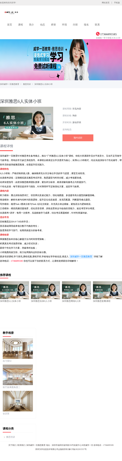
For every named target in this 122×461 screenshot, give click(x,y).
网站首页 (106, 3)
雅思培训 (27, 84)
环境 (64, 24)
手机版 (117, 3)
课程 (20, 24)
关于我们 (12, 445)
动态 (42, 24)
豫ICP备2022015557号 (77, 449)
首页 (9, 24)
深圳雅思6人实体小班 (43, 84)
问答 (75, 24)
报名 (86, 24)
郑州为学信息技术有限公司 (46, 449)
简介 (31, 24)
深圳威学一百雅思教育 (9, 84)
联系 (97, 24)
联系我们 (21, 445)
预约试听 (78, 138)
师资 (53, 24)
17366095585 (17, 261)
